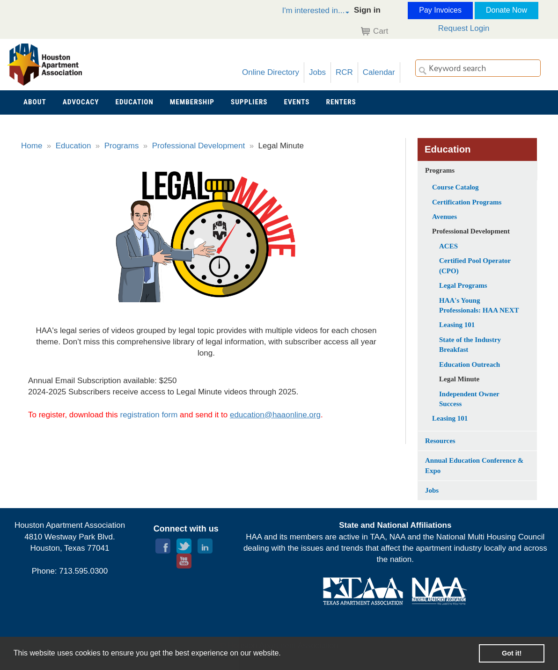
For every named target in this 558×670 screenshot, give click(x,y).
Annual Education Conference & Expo (474, 465)
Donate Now (506, 10)
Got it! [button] (511, 653)
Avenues (444, 216)
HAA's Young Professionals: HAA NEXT (479, 305)
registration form (149, 414)
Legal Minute (459, 379)
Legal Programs (463, 285)
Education (73, 145)
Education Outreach (469, 364)
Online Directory (270, 72)
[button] (305, 11)
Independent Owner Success (469, 399)
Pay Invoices (440, 10)
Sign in (367, 10)
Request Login (464, 28)
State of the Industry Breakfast (470, 344)
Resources (440, 440)
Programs (121, 145)
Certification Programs (466, 202)
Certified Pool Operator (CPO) (475, 265)
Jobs (317, 72)
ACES (448, 246)
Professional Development (198, 145)
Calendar (379, 72)
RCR (344, 72)
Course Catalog (455, 187)
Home (31, 145)
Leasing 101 (457, 324)
